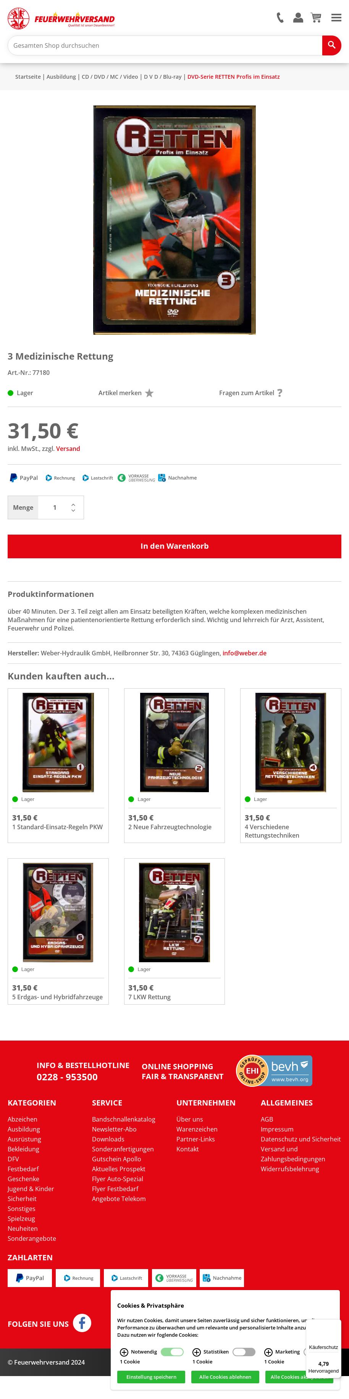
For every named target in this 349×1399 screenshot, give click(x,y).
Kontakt (187, 1172)
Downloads (108, 1162)
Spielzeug (21, 1241)
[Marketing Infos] (268, 1352)
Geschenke (23, 1202)
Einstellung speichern (151, 1377)
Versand (68, 452)
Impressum (277, 1152)
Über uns (189, 1142)
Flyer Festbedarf (115, 1212)
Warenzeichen (197, 1152)
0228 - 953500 (67, 1099)
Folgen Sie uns (38, 1347)
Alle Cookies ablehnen (225, 1377)
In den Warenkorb (175, 550)
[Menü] (336, 1323)
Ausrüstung (24, 1162)
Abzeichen (22, 1142)
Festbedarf (23, 1192)
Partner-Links (195, 1162)
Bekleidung (23, 1172)
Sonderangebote (32, 1261)
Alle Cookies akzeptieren (299, 1377)
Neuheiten (23, 1251)
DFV (13, 1182)
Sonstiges (22, 1231)
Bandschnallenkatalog (123, 1142)
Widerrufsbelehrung (290, 1192)
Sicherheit (22, 1221)
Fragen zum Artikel (251, 396)
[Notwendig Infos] (124, 1352)
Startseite (28, 80)
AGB (267, 1142)
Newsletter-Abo (114, 1152)
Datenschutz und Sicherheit (301, 1162)
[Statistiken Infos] (196, 1352)
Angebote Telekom (119, 1221)
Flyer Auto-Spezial (117, 1202)
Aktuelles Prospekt (118, 1192)
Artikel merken (126, 396)
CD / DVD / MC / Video (110, 80)
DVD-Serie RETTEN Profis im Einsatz (233, 80)
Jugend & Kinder (31, 1212)
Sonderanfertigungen (123, 1172)
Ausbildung (61, 80)
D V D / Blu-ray (163, 80)
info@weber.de (245, 657)
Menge (23, 511)
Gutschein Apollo (116, 1182)
